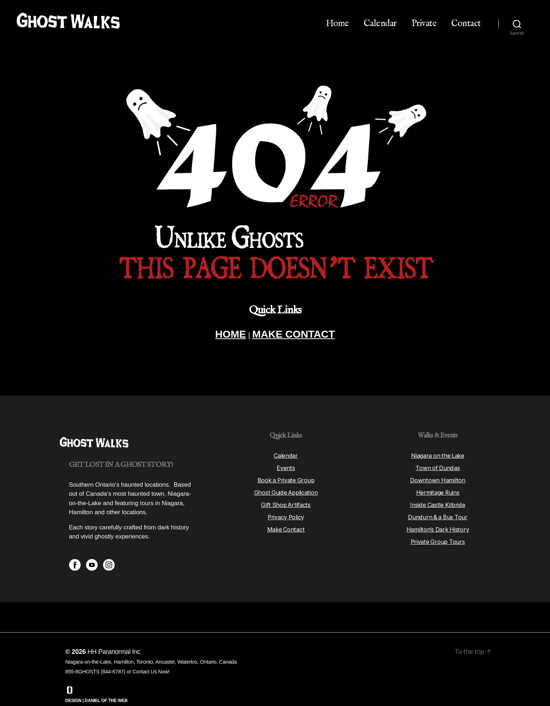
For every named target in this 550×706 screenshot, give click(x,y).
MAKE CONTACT (294, 335)
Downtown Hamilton (437, 465)
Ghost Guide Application (286, 478)
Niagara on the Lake (438, 441)
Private (424, 23)
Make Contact (286, 515)
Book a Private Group (286, 465)
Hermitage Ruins (438, 478)
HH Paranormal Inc (114, 637)
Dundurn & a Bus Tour (438, 502)
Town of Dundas (437, 453)
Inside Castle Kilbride (438, 490)
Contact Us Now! (151, 657)
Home (337, 23)
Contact (466, 23)
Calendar (380, 23)
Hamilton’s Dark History (438, 515)
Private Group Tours (438, 527)
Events (286, 453)
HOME (228, 335)
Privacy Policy (286, 502)
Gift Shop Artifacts (286, 490)
